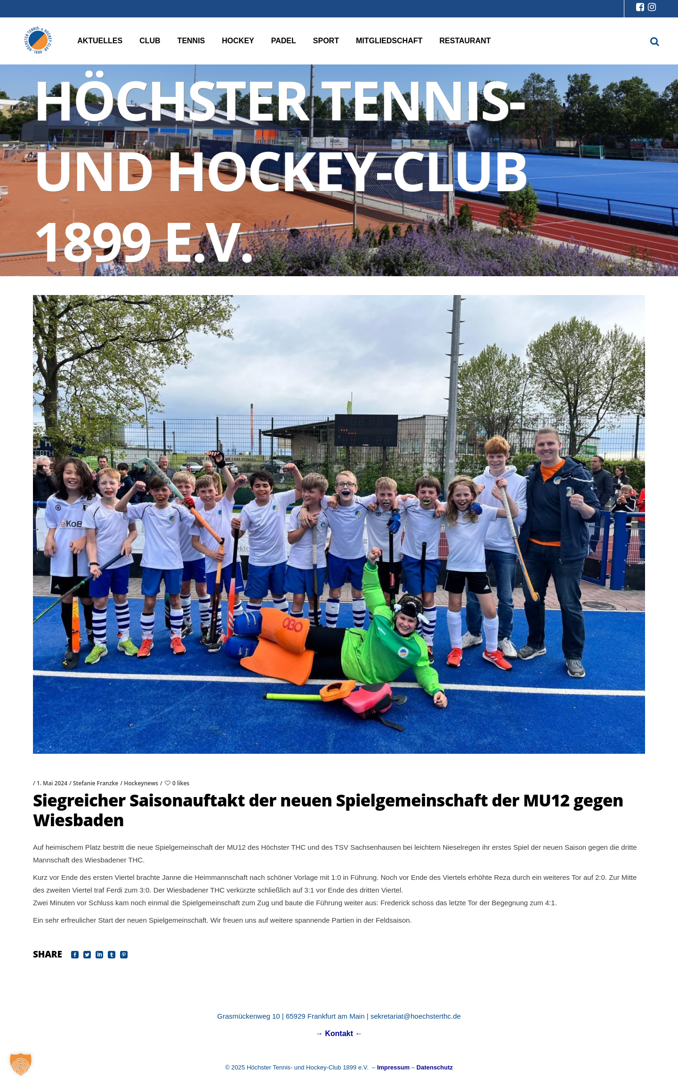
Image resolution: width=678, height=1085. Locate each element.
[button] (20, 1064)
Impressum (393, 1067)
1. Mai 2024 (52, 783)
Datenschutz (435, 1067)
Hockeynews (141, 783)
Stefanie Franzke (95, 783)
